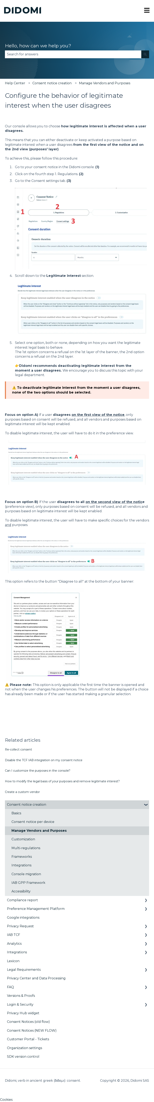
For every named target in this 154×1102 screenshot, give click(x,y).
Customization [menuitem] (23, 839)
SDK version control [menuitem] (23, 1057)
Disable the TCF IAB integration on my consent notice (43, 760)
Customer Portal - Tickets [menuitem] (28, 1039)
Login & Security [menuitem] (20, 1004)
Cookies (6, 1100)
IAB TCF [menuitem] (13, 935)
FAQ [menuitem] (10, 987)
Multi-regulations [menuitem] (25, 848)
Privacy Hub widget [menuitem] (23, 1013)
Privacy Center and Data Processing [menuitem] (36, 978)
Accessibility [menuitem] (21, 891)
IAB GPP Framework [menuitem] (28, 883)
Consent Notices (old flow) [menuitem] (28, 1022)
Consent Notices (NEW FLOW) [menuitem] (32, 1030)
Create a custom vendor (22, 792)
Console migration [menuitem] (26, 874)
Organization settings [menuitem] (24, 1048)
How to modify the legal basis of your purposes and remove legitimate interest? (62, 781)
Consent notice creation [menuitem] (26, 805)
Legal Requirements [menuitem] (24, 970)
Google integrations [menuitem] (23, 917)
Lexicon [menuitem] (13, 961)
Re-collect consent (18, 749)
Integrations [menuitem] (21, 865)
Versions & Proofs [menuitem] (21, 996)
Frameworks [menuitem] (21, 857)
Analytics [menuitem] (14, 944)
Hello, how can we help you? (38, 46)
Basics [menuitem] (16, 813)
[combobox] (73, 54)
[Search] (145, 54)
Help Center (15, 83)
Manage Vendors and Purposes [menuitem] (39, 831)
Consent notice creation (52, 83)
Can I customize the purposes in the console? (37, 770)
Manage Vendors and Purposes (104, 83)
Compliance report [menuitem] (22, 900)
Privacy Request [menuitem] (20, 926)
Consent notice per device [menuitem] (32, 822)
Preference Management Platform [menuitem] (36, 909)
